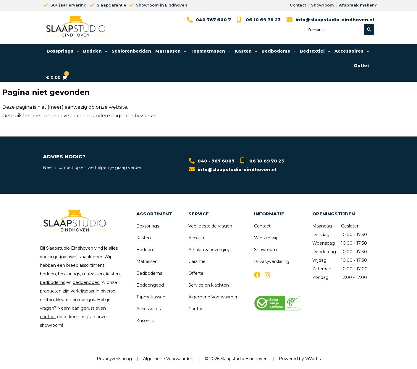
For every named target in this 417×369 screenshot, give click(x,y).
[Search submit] (369, 29)
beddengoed (86, 282)
